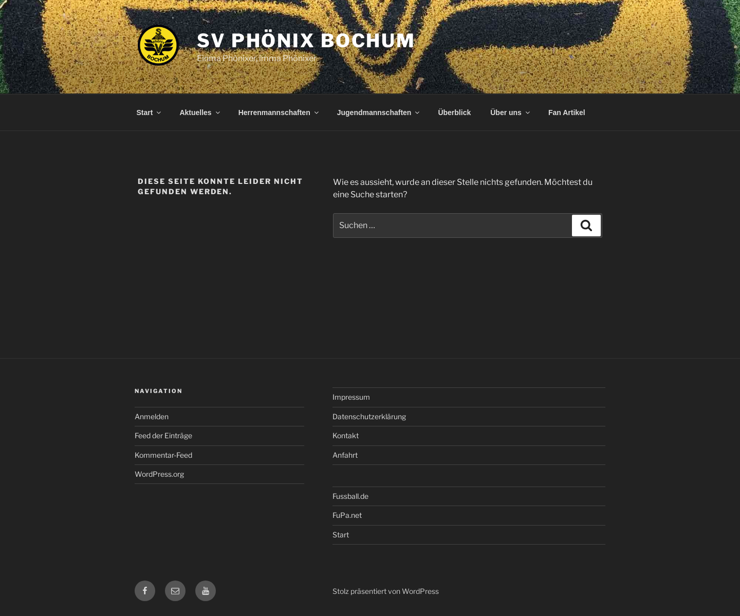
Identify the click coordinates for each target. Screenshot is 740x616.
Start (150, 112)
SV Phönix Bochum (306, 40)
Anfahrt (345, 455)
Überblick (454, 112)
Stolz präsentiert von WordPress (385, 591)
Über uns (510, 112)
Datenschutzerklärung (369, 416)
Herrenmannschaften (279, 112)
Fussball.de (350, 496)
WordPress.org (159, 474)
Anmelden (152, 416)
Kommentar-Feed (163, 455)
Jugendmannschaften (379, 112)
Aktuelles (200, 112)
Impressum (351, 397)
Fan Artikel (566, 112)
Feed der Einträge (163, 435)
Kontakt (345, 435)
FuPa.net (347, 515)
